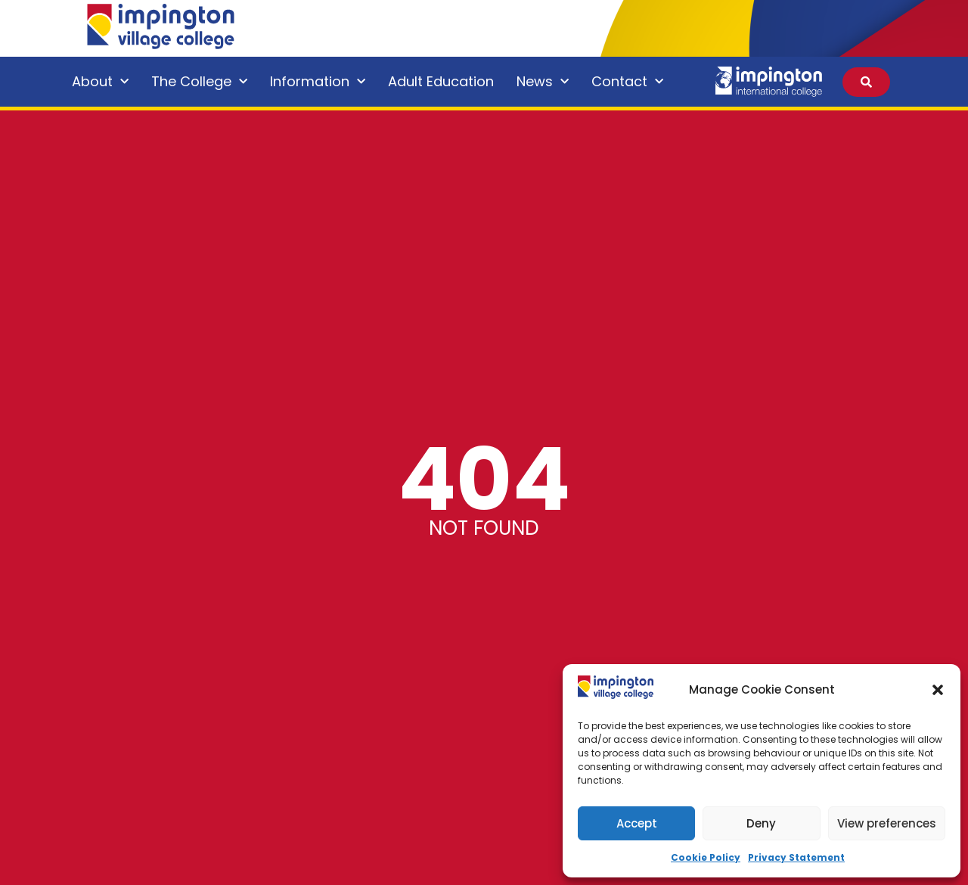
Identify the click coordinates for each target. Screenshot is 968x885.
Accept (636, 823)
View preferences (886, 823)
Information (317, 82)
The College (199, 82)
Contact (627, 82)
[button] (937, 689)
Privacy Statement (796, 857)
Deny (761, 823)
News (543, 82)
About (100, 82)
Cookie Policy (705, 857)
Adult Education (441, 81)
